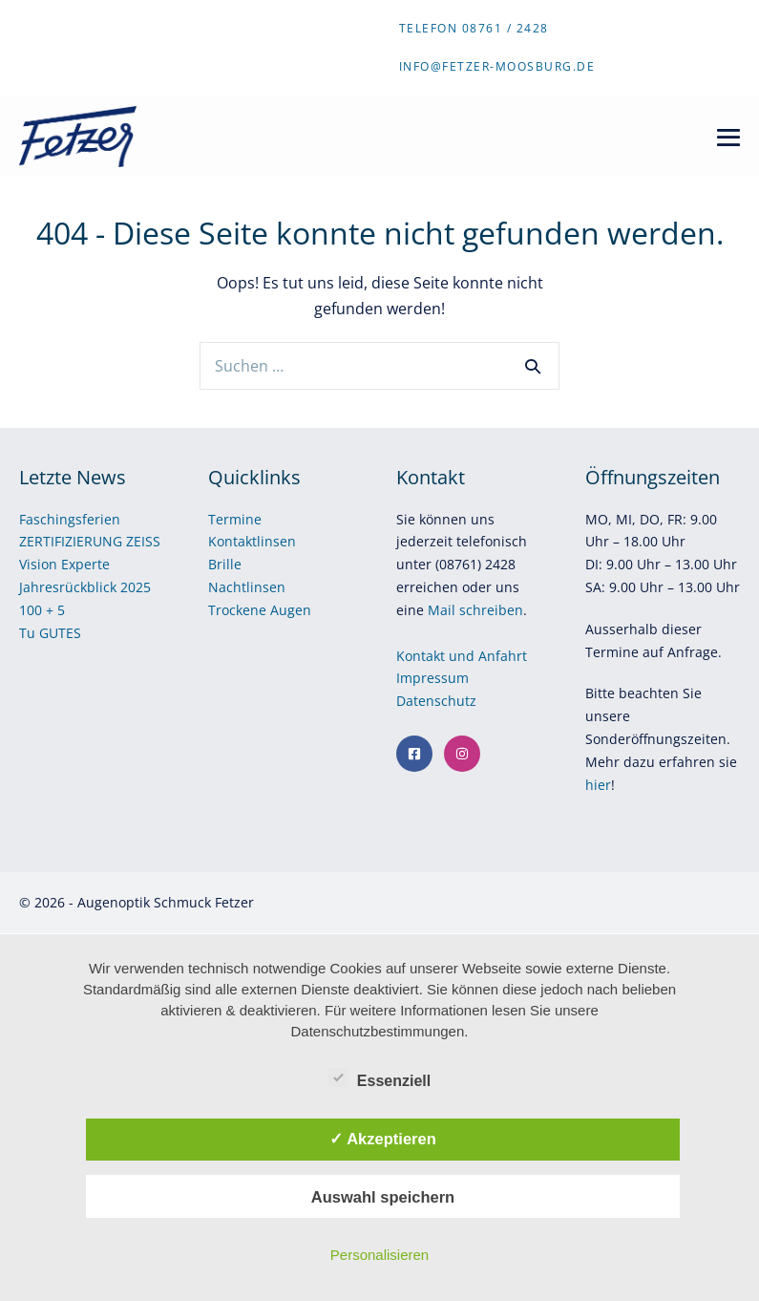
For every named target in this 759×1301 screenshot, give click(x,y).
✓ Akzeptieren (382, 1138)
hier (598, 785)
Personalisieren (379, 1255)
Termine (235, 519)
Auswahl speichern (382, 1196)
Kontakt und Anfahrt (461, 656)
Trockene (239, 610)
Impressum (434, 678)
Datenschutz (438, 701)
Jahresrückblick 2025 (85, 587)
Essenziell (379, 1077)
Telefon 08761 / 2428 (474, 28)
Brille (225, 564)
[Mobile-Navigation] (728, 137)
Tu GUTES (50, 633)
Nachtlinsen (246, 587)
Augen (290, 610)
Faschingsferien (69, 519)
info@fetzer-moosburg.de (497, 66)
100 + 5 (42, 610)
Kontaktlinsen (252, 541)
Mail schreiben (475, 610)
